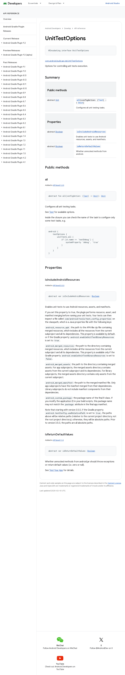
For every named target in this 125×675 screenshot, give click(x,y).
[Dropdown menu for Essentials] (41, 3)
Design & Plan (55, 3)
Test (51, 212)
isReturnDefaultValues (88, 146)
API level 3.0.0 (58, 285)
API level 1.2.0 (58, 185)
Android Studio (112, 3)
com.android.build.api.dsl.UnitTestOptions (64, 61)
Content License (114, 483)
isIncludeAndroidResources (91, 131)
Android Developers (53, 28)
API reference (11, 13)
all (78, 100)
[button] (17, 43)
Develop (67, 28)
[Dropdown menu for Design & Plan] (64, 3)
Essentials (33, 3)
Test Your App (56, 470)
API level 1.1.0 (58, 440)
